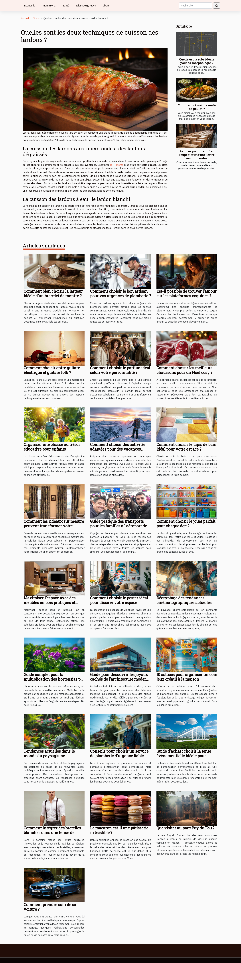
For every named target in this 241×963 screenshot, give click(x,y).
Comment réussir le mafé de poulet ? (197, 107)
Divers (106, 5)
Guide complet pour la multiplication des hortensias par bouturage (54, 679)
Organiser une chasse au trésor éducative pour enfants (52, 447)
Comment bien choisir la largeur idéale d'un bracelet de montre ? (53, 293)
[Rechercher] (195, 5)
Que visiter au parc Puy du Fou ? (185, 828)
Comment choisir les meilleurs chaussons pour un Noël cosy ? (184, 370)
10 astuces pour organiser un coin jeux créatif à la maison (186, 677)
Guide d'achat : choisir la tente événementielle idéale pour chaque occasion (183, 756)
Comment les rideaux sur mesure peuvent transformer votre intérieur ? (54, 526)
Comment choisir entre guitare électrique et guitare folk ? (52, 370)
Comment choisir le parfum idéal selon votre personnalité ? (120, 370)
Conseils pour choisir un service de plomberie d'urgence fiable (119, 753)
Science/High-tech (86, 5)
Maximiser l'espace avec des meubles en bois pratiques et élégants (49, 602)
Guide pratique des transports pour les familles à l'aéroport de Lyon (118, 526)
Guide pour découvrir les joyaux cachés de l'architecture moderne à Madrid (120, 679)
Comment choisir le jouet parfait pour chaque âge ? (185, 523)
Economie (29, 5)
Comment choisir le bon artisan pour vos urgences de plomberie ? (120, 293)
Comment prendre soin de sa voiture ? (50, 907)
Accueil (25, 18)
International (49, 5)
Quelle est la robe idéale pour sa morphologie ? (196, 61)
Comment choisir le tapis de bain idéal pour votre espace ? (186, 447)
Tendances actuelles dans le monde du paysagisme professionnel (49, 756)
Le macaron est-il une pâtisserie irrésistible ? (119, 830)
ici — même (117, 164)
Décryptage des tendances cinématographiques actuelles (183, 600)
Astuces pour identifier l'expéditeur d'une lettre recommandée (197, 154)
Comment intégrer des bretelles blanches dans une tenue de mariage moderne (52, 832)
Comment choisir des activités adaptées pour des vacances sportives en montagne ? (117, 449)
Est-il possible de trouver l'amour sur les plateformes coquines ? (186, 293)
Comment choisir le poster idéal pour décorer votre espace (119, 600)
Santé (66, 5)
